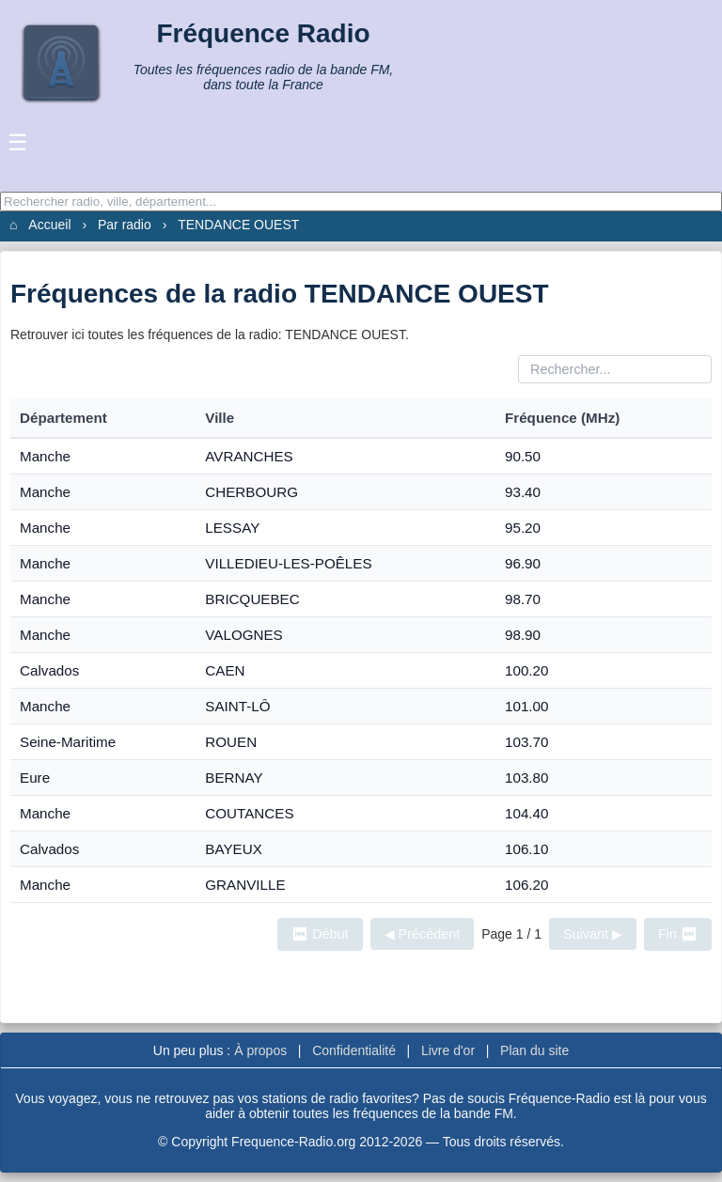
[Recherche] (361, 201)
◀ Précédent (423, 933)
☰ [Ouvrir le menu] (18, 142)
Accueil (49, 224)
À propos (260, 1050)
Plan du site (534, 1050)
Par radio (124, 224)
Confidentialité (354, 1050)
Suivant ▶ (592, 933)
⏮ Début (319, 933)
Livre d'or (448, 1050)
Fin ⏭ (678, 933)
